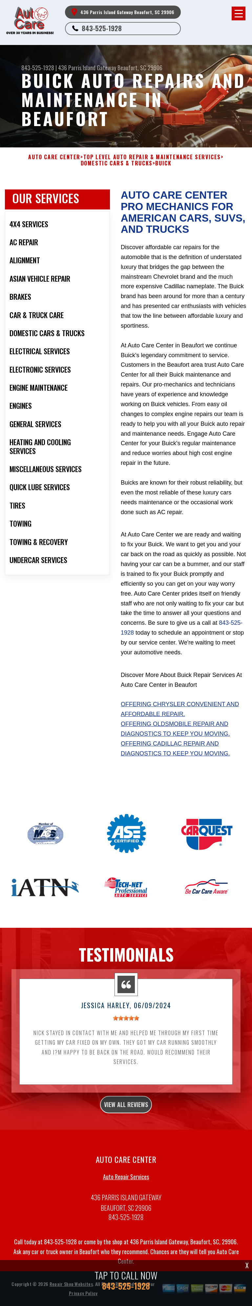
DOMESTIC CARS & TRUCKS (117, 163)
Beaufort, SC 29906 (139, 67)
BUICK (163, 163)
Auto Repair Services (126, 1179)
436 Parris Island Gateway (87, 67)
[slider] (126, 1020)
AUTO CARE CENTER (54, 157)
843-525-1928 (102, 28)
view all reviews (126, 1107)
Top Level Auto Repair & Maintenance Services (152, 157)
